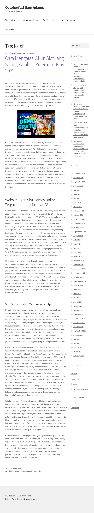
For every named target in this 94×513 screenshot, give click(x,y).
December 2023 (79, 269)
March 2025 (77, 207)
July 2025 (76, 190)
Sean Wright (33, 53)
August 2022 (78, 335)
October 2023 (78, 277)
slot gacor (74, 402)
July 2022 (76, 339)
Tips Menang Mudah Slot (52, 20)
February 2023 (78, 310)
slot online (75, 379)
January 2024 (78, 265)
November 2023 (79, 273)
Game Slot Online (30, 20)
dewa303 (74, 384)
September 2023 (79, 281)
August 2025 (78, 186)
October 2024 (78, 227)
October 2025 (78, 178)
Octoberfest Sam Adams (24, 7)
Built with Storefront (27, 499)
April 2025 (77, 202)
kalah (11, 471)
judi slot (74, 374)
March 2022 (77, 351)
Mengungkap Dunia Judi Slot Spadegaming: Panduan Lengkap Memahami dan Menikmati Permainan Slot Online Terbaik (80, 72)
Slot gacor (75, 408)
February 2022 (78, 356)
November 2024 (79, 223)
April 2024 (77, 252)
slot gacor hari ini (77, 397)
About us (71, 20)
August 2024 (78, 236)
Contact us (9, 29)
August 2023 (78, 285)
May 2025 (76, 198)
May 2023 (76, 298)
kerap (16, 471)
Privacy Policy (11, 499)
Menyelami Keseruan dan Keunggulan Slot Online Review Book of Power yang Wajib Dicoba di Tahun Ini (80, 148)
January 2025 (78, 215)
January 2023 (78, 314)
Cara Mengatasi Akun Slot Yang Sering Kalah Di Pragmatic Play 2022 (34, 64)
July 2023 (76, 289)
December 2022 (79, 318)
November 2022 (79, 323)
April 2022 (77, 347)
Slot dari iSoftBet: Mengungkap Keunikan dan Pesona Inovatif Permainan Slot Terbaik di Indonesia (80, 92)
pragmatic (37, 471)
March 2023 (77, 306)
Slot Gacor (17, 468)
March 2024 (77, 256)
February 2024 (78, 260)
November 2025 (79, 173)
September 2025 (79, 182)
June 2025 (77, 194)
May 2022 (76, 343)
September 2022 (79, 331)
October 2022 (78, 327)
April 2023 (77, 302)
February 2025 (78, 211)
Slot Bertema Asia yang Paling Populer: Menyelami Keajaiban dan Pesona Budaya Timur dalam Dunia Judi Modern (80, 129)
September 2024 (79, 231)
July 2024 (76, 240)
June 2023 (77, 294)
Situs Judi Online (12, 20)
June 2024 (77, 244)
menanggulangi (26, 471)
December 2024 (79, 219)
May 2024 (76, 248)
